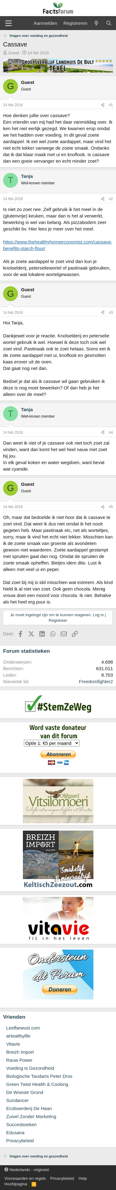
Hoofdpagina (15, 1184)
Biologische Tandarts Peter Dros (39, 1076)
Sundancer (17, 1100)
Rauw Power (19, 1060)
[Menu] (8, 23)
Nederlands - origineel (26, 1169)
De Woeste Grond (24, 1092)
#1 (111, 105)
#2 (111, 199)
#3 (111, 312)
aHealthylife (18, 1036)
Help (83, 1178)
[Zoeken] (109, 23)
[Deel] (103, 105)
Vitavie (13, 1044)
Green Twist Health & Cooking (37, 1084)
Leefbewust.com (23, 1027)
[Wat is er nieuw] (96, 23)
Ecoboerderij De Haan (29, 1108)
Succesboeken (21, 1124)
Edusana (15, 1132)
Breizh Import (20, 1052)
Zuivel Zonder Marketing (31, 1116)
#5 (111, 507)
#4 (111, 432)
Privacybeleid (20, 1140)
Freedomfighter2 (96, 681)
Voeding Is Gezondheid (30, 1068)
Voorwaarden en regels (25, 1178)
